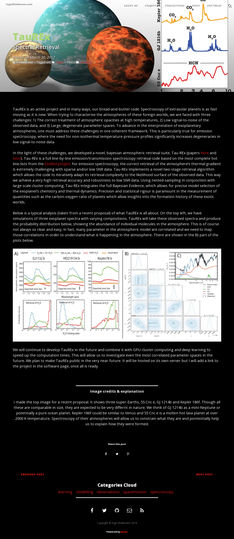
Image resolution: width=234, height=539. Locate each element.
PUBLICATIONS (174, 5)
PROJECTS (151, 5)
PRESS (196, 5)
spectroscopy (162, 491)
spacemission (135, 491)
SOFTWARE (214, 5)
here (205, 152)
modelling (86, 62)
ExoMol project (57, 163)
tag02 (60, 62)
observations (108, 491)
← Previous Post (30, 474)
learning (65, 491)
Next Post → (206, 474)
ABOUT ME (130, 5)
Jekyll (124, 531)
